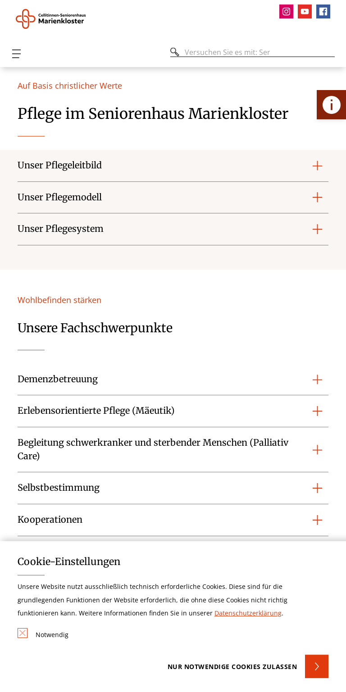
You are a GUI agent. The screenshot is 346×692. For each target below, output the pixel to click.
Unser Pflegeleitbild (60, 165)
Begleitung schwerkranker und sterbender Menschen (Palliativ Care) (153, 449)
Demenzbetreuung (58, 379)
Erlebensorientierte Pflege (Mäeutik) (96, 410)
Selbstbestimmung (59, 487)
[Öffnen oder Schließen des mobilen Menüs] (16, 54)
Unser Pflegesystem (61, 228)
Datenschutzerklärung (248, 613)
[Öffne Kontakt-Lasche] (331, 104)
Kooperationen (50, 519)
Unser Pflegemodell (60, 197)
